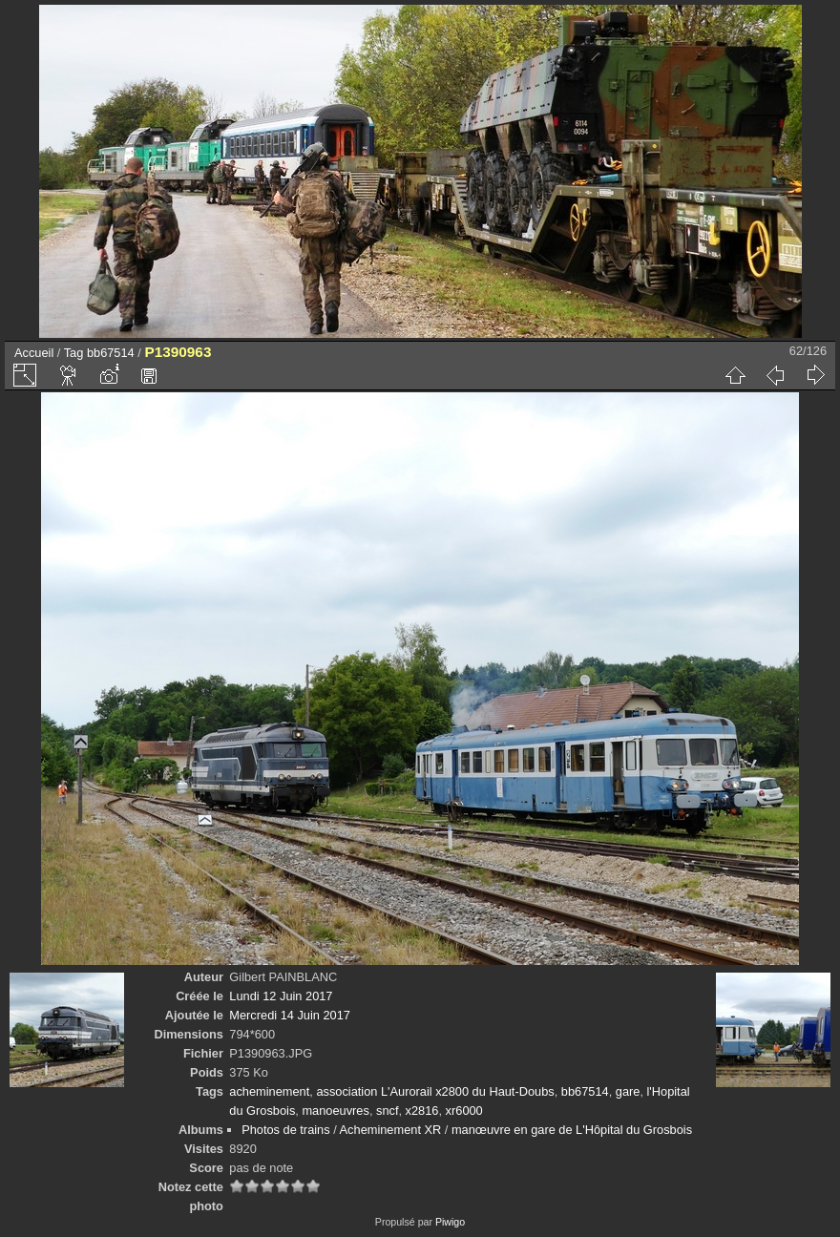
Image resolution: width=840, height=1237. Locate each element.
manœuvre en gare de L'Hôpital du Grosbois (572, 1129)
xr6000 (464, 1110)
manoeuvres (335, 1110)
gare (628, 1091)
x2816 (422, 1110)
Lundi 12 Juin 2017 (280, 996)
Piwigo (450, 1221)
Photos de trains (285, 1129)
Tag (74, 353)
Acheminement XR (391, 1129)
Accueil (33, 353)
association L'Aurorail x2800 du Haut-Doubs (435, 1091)
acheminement (269, 1091)
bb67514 (111, 353)
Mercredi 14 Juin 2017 (289, 1015)
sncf (387, 1110)
